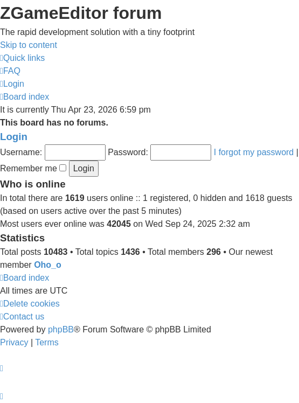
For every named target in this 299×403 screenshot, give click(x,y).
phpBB (61, 329)
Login (13, 136)
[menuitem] (10, 70)
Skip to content (28, 45)
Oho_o (47, 264)
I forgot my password (254, 152)
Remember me (33, 168)
